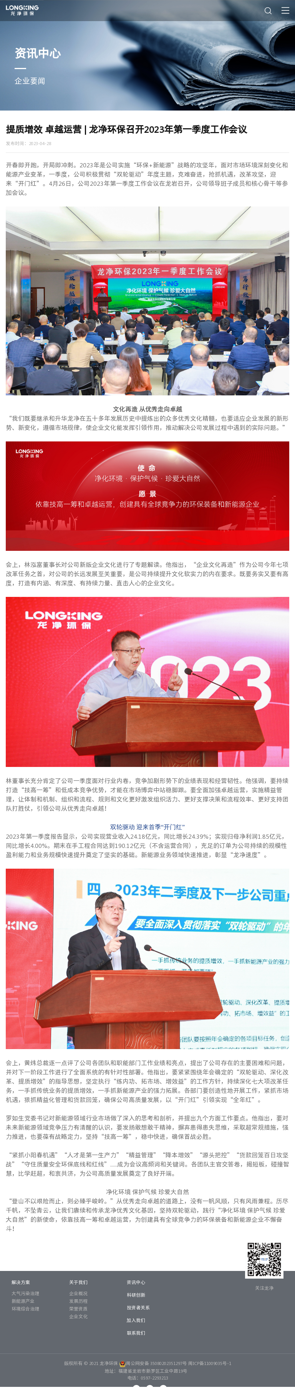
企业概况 (78, 1293)
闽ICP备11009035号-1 (209, 1363)
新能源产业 (23, 1301)
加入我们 (136, 1320)
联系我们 (136, 1332)
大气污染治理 (25, 1293)
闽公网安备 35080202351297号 (153, 1363)
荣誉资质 (78, 1308)
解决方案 (21, 1282)
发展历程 (78, 1301)
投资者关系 (138, 1307)
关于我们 (78, 1282)
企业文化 (78, 1316)
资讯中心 (136, 1282)
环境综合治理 (25, 1308)
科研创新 (136, 1294)
